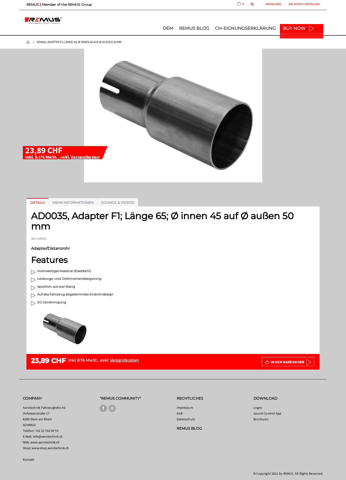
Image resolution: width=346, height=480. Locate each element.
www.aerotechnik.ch (45, 442)
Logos (257, 407)
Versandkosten (85, 157)
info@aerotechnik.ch (48, 436)
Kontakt (28, 459)
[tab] (37, 202)
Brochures (260, 419)
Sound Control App (267, 413)
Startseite (28, 42)
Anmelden (273, 4)
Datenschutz (186, 419)
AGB (180, 413)
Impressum (185, 407)
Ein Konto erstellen (304, 4)
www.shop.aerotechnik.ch (50, 448)
